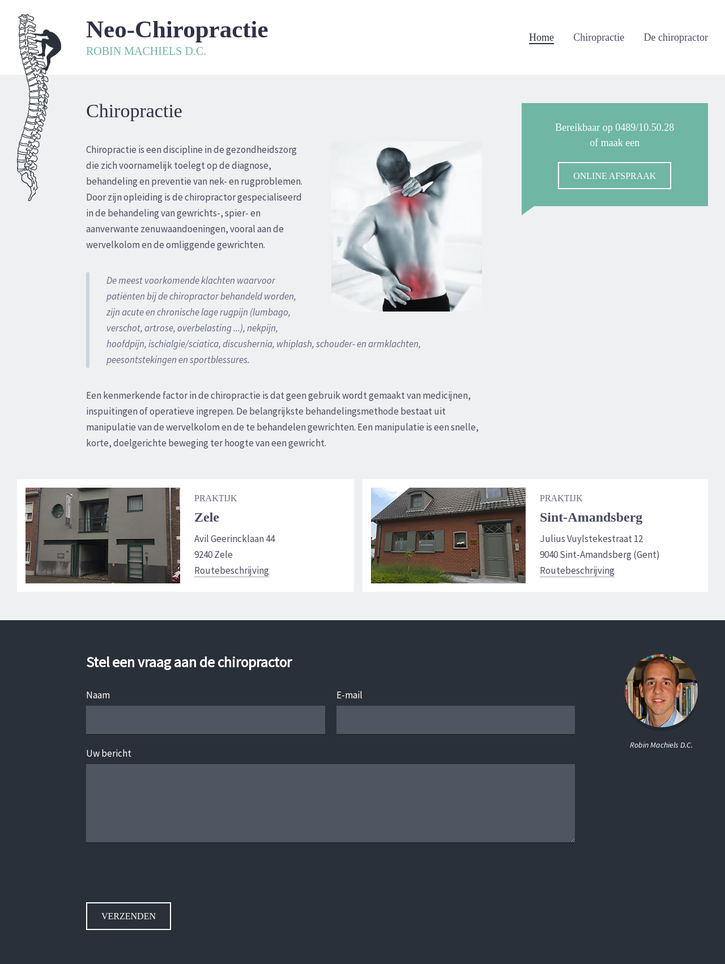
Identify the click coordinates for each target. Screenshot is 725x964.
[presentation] (172, 880)
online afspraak (614, 176)
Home (541, 37)
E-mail (349, 695)
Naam (98, 695)
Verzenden (128, 916)
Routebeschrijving (231, 570)
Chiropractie (598, 37)
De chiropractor (676, 37)
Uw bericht (108, 753)
